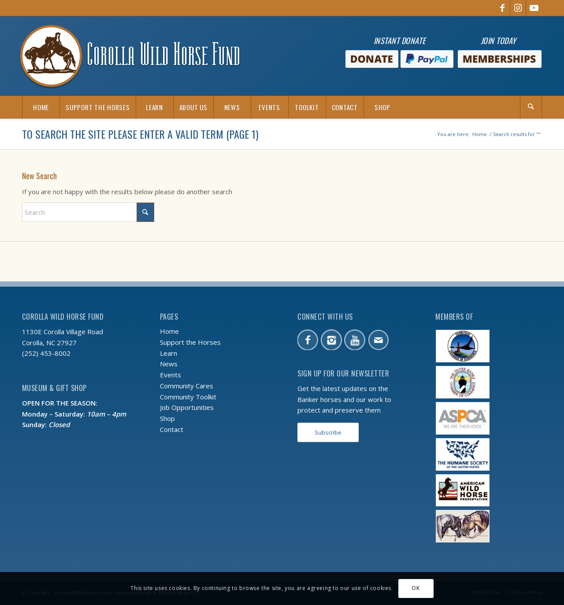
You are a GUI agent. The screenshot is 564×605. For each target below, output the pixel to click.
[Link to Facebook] (502, 8)
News (169, 363)
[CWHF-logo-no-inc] (130, 56)
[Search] (531, 107)
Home (169, 331)
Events (170, 374)
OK (415, 588)
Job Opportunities (187, 407)
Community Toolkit (188, 396)
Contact (171, 429)
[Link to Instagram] (518, 8)
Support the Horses (190, 342)
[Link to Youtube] (534, 8)
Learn (168, 353)
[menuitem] (40, 107)
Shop (167, 418)
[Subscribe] (328, 433)
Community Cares (186, 385)
